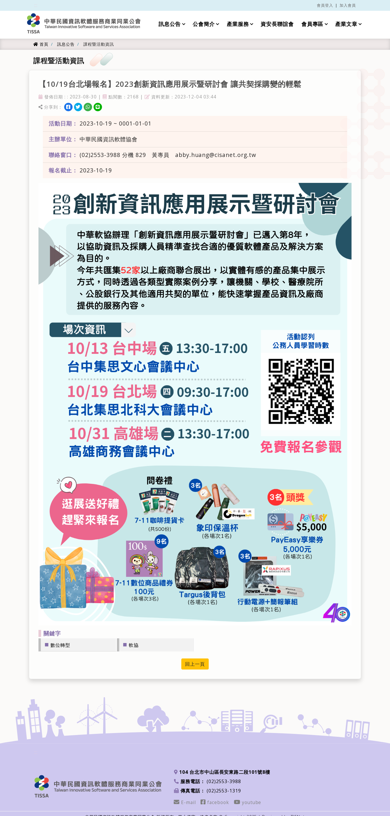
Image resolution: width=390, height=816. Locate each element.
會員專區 (312, 23)
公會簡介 (204, 23)
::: (36, 5)
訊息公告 (170, 23)
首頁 (40, 44)
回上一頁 (195, 664)
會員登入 (325, 5)
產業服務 (238, 23)
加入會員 (348, 5)
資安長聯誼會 (277, 23)
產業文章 (346, 23)
